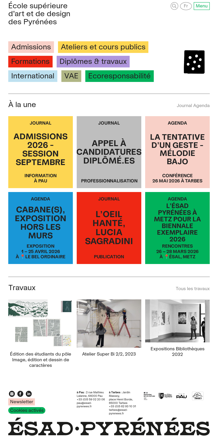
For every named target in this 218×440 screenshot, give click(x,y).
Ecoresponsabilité (119, 76)
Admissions (31, 47)
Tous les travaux (193, 289)
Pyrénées (39, 14)
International (32, 76)
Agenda (201, 106)
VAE (71, 76)
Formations (30, 61)
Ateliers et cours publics (103, 47)
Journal (185, 106)
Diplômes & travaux (93, 61)
